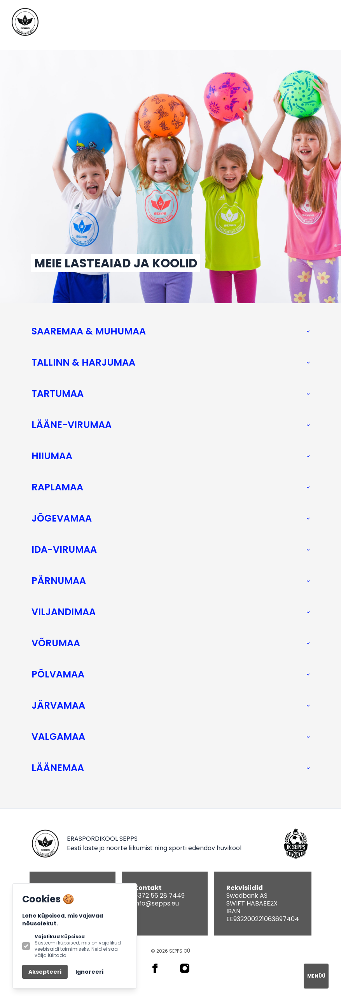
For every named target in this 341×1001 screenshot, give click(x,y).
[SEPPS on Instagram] (184, 968)
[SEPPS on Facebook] (155, 968)
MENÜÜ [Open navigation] (316, 976)
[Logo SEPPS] (25, 22)
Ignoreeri (89, 972)
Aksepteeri (44, 972)
